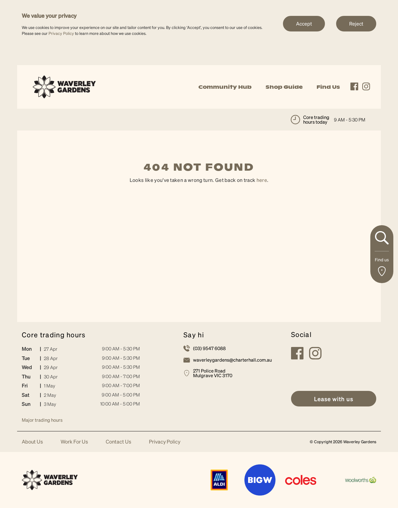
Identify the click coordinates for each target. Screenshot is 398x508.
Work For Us (74, 441)
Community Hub (225, 86)
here (262, 180)
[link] (64, 86)
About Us (32, 441)
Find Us (328, 86)
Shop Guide (284, 86)
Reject (356, 23)
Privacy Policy (61, 33)
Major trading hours (42, 420)
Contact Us (118, 441)
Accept (304, 23)
